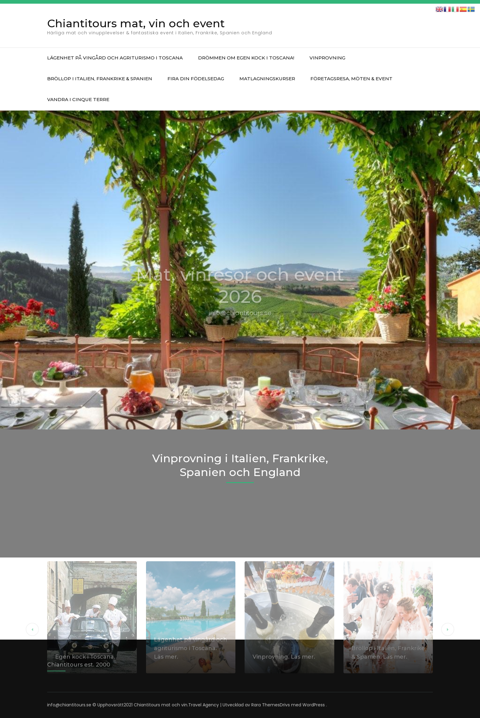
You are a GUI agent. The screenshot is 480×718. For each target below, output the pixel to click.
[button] (32, 675)
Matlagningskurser (267, 78)
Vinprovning (327, 58)
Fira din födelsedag (195, 78)
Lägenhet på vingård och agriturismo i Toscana (115, 58)
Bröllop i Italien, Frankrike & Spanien (99, 78)
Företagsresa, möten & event (351, 78)
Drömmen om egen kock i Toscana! (246, 58)
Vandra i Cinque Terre (78, 99)
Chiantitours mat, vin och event (136, 23)
